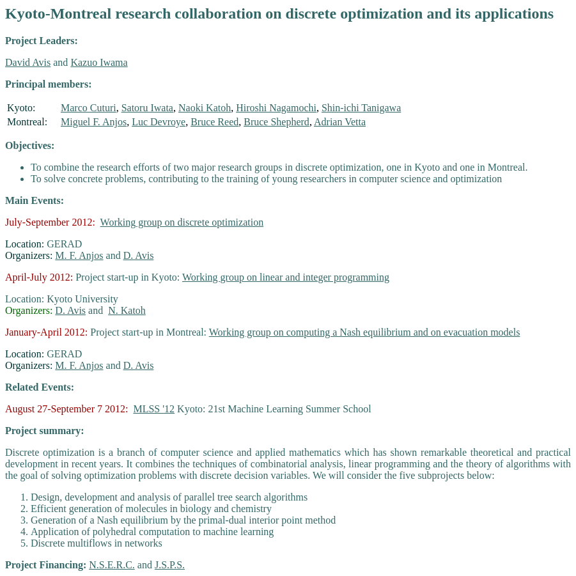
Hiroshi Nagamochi (276, 107)
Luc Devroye (158, 121)
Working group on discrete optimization (182, 222)
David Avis (28, 62)
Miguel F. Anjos (94, 121)
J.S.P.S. (170, 564)
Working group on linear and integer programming (285, 277)
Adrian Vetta (340, 121)
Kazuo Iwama (98, 62)
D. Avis (138, 255)
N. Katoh (127, 310)
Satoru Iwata (147, 107)
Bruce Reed (214, 121)
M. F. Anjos (79, 255)
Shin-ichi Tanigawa (361, 107)
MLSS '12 (154, 408)
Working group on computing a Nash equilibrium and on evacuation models (364, 332)
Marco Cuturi (88, 107)
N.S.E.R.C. (112, 564)
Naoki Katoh (204, 107)
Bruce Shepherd (276, 121)
